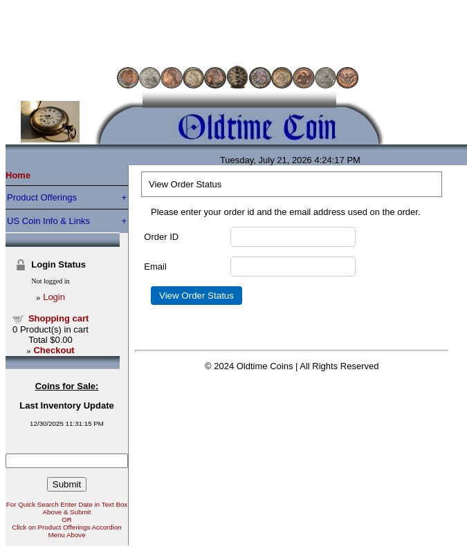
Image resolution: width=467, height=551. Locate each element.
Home (18, 175)
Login (54, 297)
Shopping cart (58, 318)
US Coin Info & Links (48, 221)
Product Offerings (42, 197)
